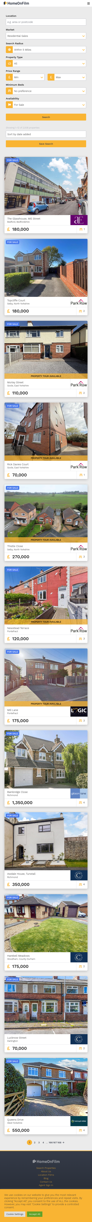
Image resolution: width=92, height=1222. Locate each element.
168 (59, 1142)
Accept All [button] (34, 1214)
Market (10, 29)
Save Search (46, 143)
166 (50, 1142)
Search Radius (14, 43)
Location (11, 15)
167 (55, 1142)
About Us (46, 1171)
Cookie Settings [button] (14, 1214)
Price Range (13, 71)
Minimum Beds (15, 84)
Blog (46, 1178)
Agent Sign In (46, 1185)
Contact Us (46, 1181)
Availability (12, 98)
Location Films (46, 1174)
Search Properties (46, 1168)
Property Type (14, 57)
